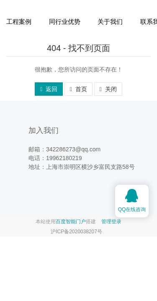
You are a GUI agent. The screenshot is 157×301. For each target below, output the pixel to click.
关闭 (108, 89)
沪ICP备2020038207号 (76, 232)
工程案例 (18, 21)
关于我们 (110, 21)
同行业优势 (64, 21)
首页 (78, 89)
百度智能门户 (71, 221)
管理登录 (111, 221)
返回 (48, 89)
